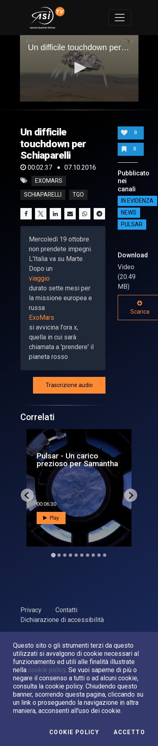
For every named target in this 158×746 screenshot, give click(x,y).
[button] (79, 68)
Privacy (31, 610)
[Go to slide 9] (99, 555)
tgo (78, 194)
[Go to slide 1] (53, 555)
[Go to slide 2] (59, 555)
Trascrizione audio (69, 385)
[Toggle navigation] (119, 17)
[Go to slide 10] (104, 555)
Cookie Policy (74, 732)
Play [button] (51, 518)
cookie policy (47, 670)
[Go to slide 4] (70, 555)
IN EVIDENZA (137, 201)
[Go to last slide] (27, 495)
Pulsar (132, 224)
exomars (48, 180)
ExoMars (41, 317)
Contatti (66, 610)
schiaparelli (42, 194)
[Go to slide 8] (93, 555)
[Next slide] (130, 495)
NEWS (128, 213)
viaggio (39, 278)
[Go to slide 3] (64, 555)
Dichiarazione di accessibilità (62, 620)
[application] (79, 68)
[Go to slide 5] (76, 555)
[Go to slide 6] (81, 555)
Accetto (129, 732)
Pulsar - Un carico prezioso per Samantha (77, 459)
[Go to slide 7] (87, 555)
